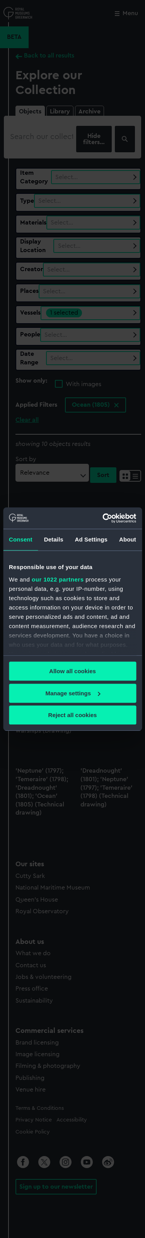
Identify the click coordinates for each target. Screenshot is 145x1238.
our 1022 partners (58, 579)
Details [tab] (53, 539)
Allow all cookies (72, 671)
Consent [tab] (20, 539)
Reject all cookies (72, 715)
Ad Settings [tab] (91, 539)
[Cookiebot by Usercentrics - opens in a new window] (103, 518)
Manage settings (72, 693)
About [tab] (127, 539)
